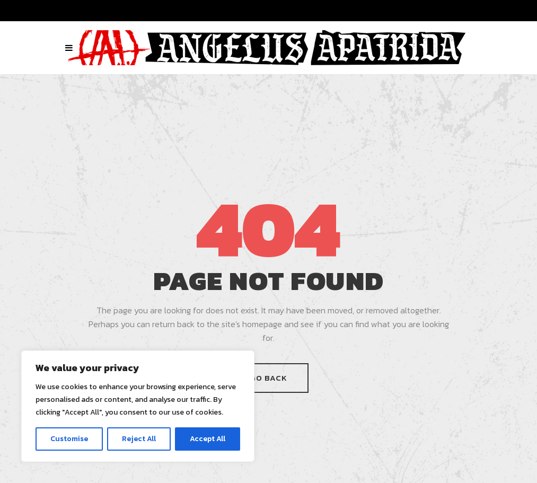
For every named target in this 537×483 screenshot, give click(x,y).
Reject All (139, 438)
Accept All (207, 438)
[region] (137, 406)
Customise (69, 438)
